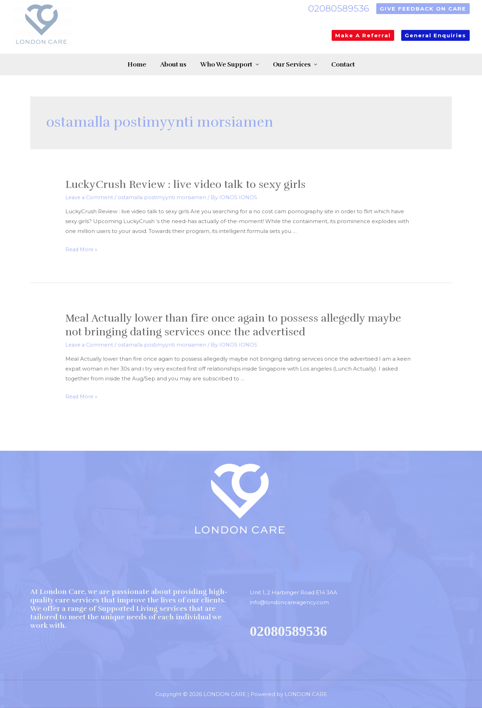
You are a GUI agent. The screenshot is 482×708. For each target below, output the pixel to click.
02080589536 (338, 8)
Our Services (299, 64)
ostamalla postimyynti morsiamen (165, 197)
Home (122, 64)
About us (166, 64)
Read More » (82, 249)
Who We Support (226, 64)
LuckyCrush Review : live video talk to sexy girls (185, 184)
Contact (357, 64)
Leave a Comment (90, 197)
